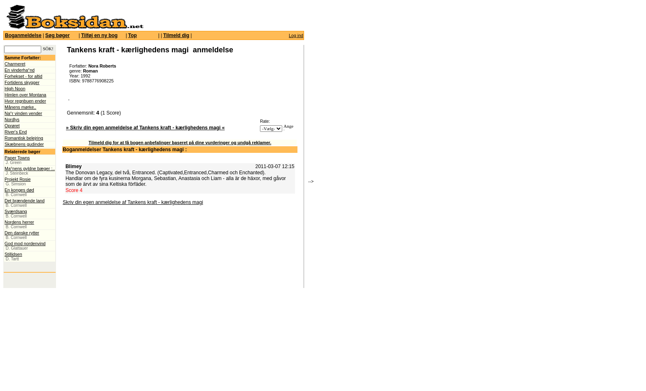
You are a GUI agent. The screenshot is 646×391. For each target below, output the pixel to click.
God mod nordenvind (25, 243)
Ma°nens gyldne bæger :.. (30, 168)
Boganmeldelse (23, 35)
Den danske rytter (22, 232)
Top (132, 35)
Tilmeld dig (176, 35)
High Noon (15, 88)
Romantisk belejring (24, 138)
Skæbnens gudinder (24, 144)
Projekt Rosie (17, 179)
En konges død (19, 189)
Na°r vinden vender (23, 113)
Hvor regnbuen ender (25, 100)
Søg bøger (57, 35)
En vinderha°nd (20, 70)
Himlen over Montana (25, 94)
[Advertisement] (359, 117)
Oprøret (12, 125)
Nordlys (12, 119)
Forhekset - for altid (23, 76)
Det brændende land (24, 200)
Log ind (296, 35)
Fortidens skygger (22, 82)
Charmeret (15, 63)
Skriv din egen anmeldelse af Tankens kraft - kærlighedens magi (133, 202)
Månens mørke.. (20, 107)
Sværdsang (16, 211)
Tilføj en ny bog (99, 35)
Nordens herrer (19, 222)
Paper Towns (17, 157)
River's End (16, 131)
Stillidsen (13, 254)
